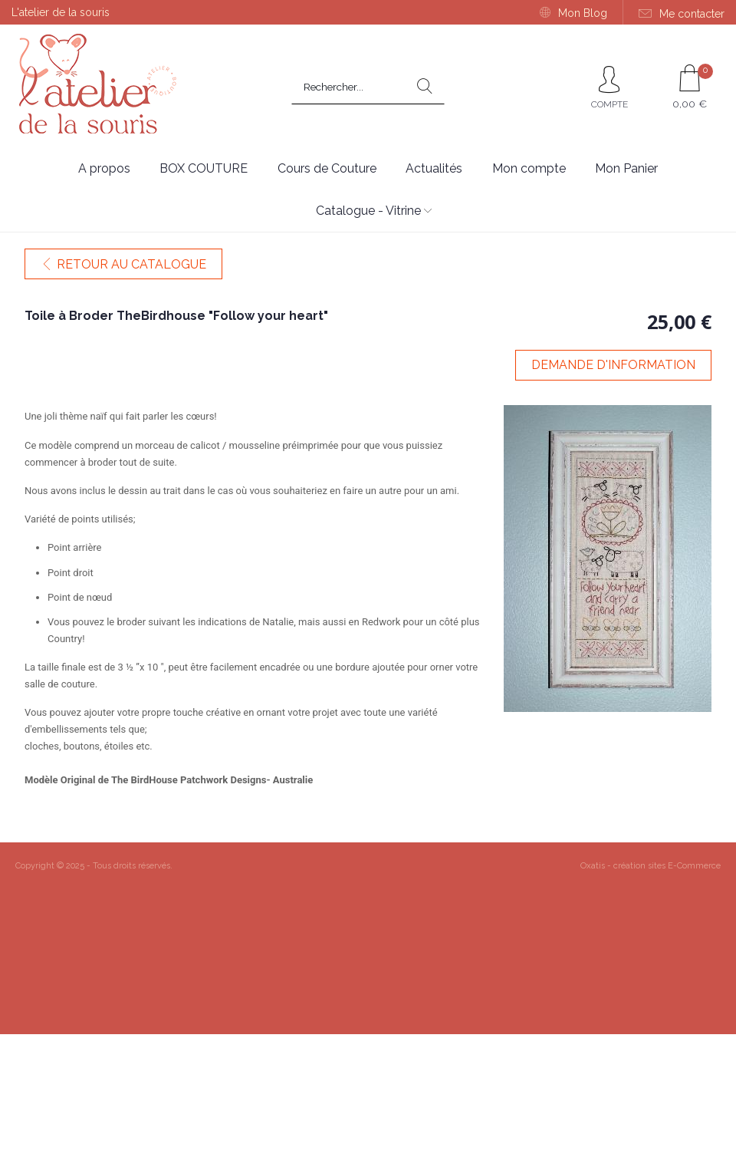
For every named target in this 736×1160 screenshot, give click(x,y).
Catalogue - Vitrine (368, 210)
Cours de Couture (327, 168)
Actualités (434, 168)
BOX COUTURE (203, 168)
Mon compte (529, 168)
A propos (104, 168)
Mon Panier (626, 168)
